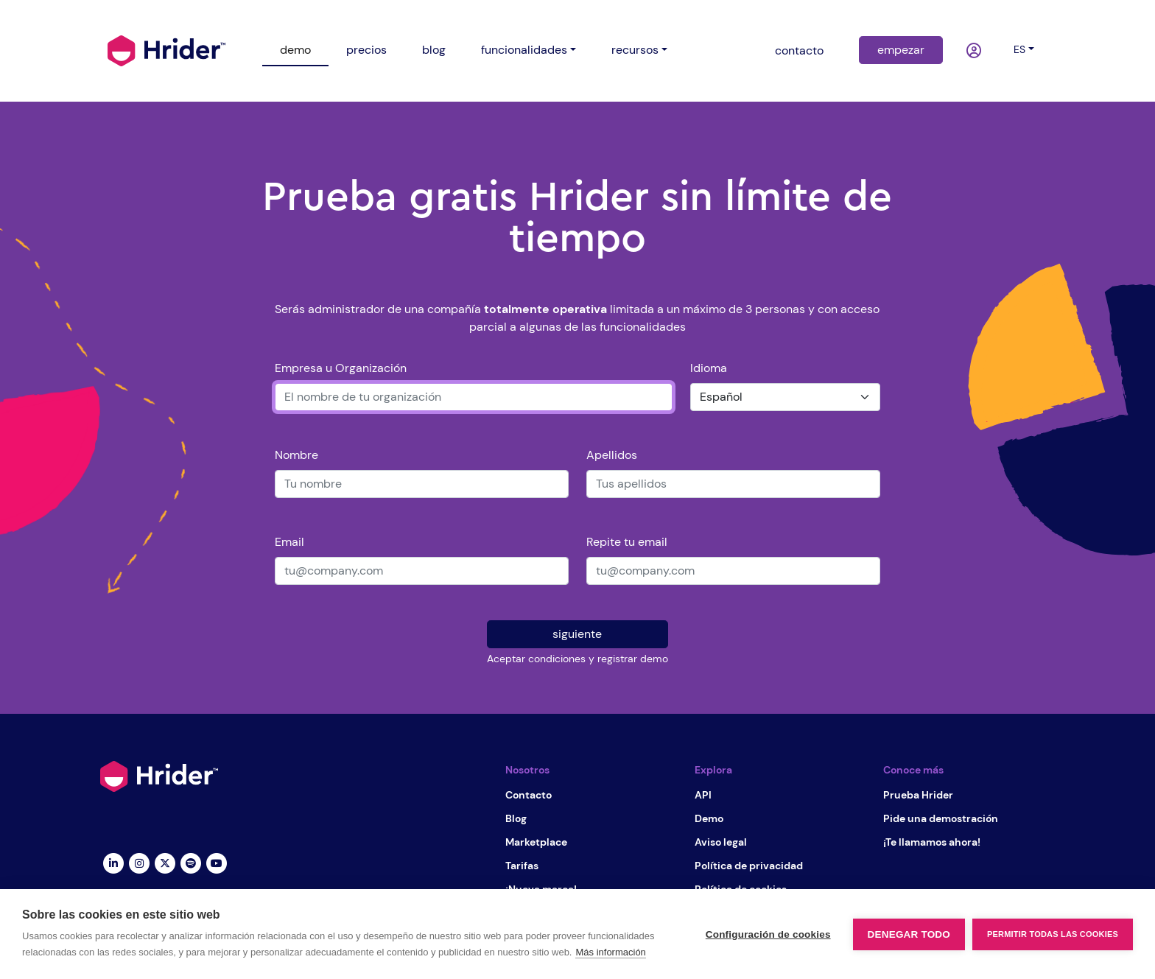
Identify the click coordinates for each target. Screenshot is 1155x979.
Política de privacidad (749, 865)
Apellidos (611, 455)
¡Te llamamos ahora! (931, 842)
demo (295, 49)
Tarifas (521, 865)
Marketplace (536, 842)
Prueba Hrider (918, 794)
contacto (799, 50)
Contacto (528, 794)
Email (289, 542)
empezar (900, 49)
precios (366, 49)
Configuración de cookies (768, 934)
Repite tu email (626, 542)
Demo (709, 818)
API (703, 794)
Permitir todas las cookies (1052, 934)
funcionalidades (524, 49)
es (1019, 49)
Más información (610, 952)
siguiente (577, 634)
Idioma (708, 368)
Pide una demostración (940, 818)
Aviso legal (721, 842)
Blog (516, 818)
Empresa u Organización (341, 368)
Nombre (296, 455)
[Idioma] (785, 397)
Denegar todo (909, 934)
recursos (635, 49)
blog (434, 49)
